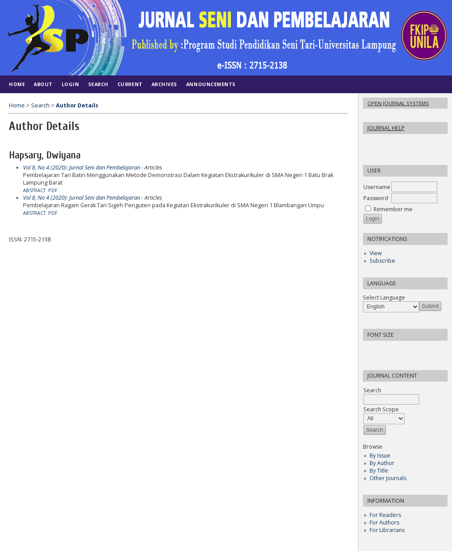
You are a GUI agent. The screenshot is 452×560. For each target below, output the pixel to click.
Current (130, 84)
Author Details (77, 105)
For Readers (385, 515)
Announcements (211, 84)
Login (70, 84)
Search (98, 84)
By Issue (380, 455)
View (376, 253)
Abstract (34, 190)
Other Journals (388, 478)
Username (376, 187)
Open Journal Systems (398, 103)
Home (17, 84)
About (43, 84)
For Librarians (387, 530)
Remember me (393, 209)
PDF (53, 190)
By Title (379, 470)
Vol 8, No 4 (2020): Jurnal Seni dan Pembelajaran (81, 167)
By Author (382, 463)
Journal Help (386, 128)
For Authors (384, 522)
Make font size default (385, 350)
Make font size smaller (370, 350)
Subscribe (382, 260)
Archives (164, 84)
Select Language (384, 297)
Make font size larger (399, 350)
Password (375, 198)
